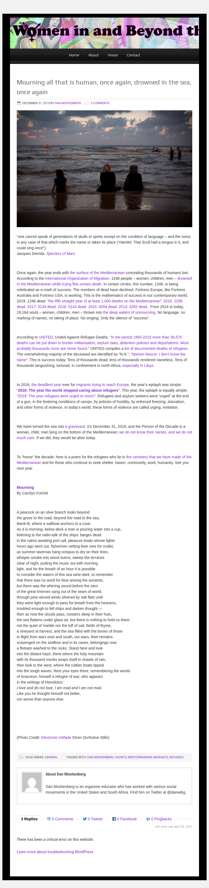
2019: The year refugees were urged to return (56, 396)
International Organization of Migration (77, 278)
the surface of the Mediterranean (97, 273)
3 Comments (99, 103)
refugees (176, 757)
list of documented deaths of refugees (155, 348)
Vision (113, 55)
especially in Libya (137, 365)
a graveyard (75, 426)
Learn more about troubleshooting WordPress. (55, 852)
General (51, 757)
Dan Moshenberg (68, 103)
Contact (133, 55)
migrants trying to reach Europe (102, 384)
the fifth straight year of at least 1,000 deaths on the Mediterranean (104, 301)
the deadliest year (47, 384)
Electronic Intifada (56, 737)
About (93, 55)
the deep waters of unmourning (129, 312)
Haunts (121, 757)
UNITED (46, 337)
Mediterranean (140, 757)
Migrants (160, 757)
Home (74, 55)
